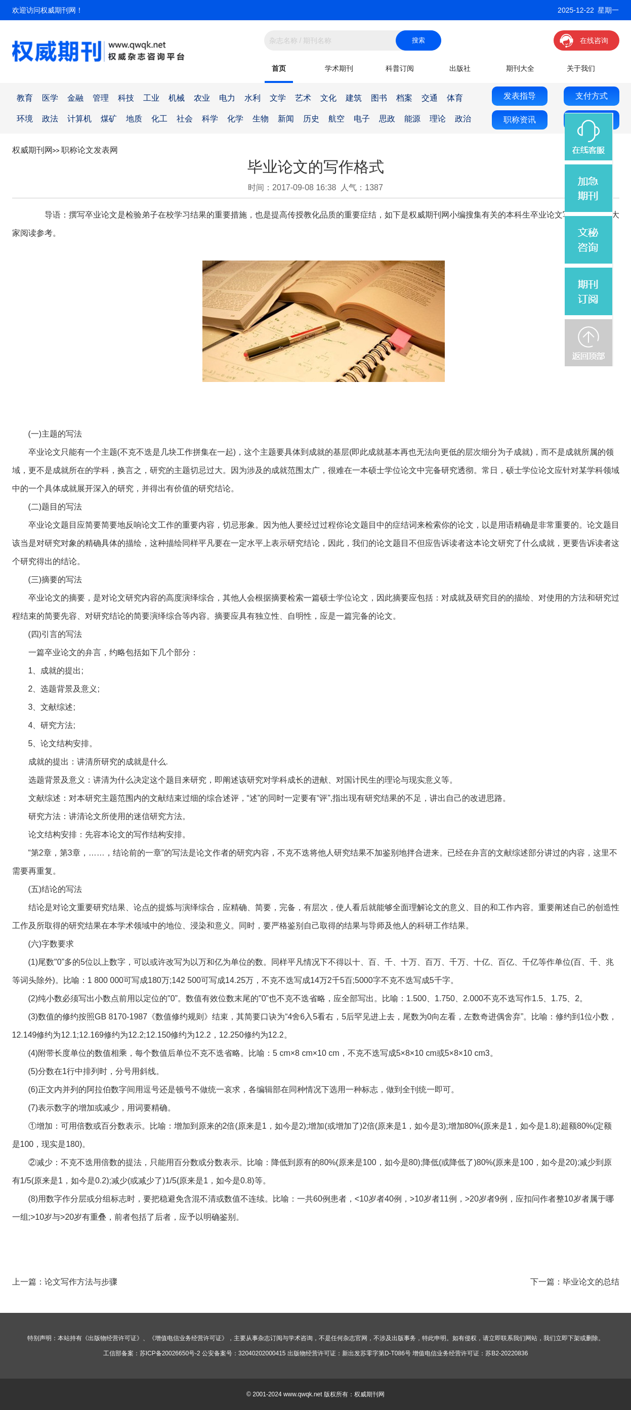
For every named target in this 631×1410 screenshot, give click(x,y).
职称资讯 (519, 119)
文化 (328, 98)
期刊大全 (520, 68)
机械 (177, 98)
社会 (185, 118)
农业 (202, 98)
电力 (227, 98)
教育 (25, 98)
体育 (455, 98)
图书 (379, 98)
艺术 (303, 98)
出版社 (460, 68)
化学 (235, 118)
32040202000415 (261, 1353)
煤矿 (109, 118)
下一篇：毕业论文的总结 (574, 1281)
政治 (463, 118)
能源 (412, 118)
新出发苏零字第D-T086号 (376, 1353)
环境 (25, 118)
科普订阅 (400, 68)
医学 (50, 98)
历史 (311, 118)
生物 (261, 118)
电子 (362, 118)
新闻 (286, 118)
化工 (159, 118)
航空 (336, 118)
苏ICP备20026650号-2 (170, 1353)
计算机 (79, 118)
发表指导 (519, 96)
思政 (387, 118)
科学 (210, 118)
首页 (279, 68)
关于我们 (581, 68)
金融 (75, 98)
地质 (134, 118)
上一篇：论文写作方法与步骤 (64, 1281)
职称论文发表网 (89, 150)
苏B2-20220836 (506, 1353)
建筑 (354, 98)
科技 (126, 98)
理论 (438, 118)
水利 (252, 98)
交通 (430, 98)
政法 (50, 118)
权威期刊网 (32, 150)
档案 (404, 98)
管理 (101, 98)
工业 (151, 98)
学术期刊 (339, 68)
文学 (278, 98)
